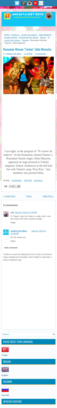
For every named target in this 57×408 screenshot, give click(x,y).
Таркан (25, 40)
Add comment (10, 248)
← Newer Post (8, 196)
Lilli (12, 212)
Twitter (27, 181)
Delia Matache (45, 35)
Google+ (38, 181)
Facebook (16, 181)
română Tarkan (10, 37)
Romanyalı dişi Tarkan (28, 37)
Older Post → (49, 196)
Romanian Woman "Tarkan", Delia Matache (27, 49)
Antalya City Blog (18, 231)
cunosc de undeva (29, 35)
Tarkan (43, 37)
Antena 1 (15, 35)
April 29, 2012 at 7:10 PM (26, 212)
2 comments (40, 54)
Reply (13, 222)
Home (6, 35)
